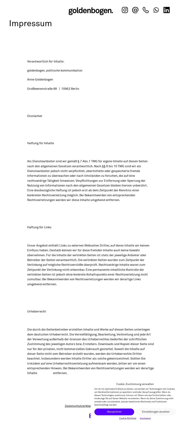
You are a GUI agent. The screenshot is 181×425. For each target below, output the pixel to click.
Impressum (145, 418)
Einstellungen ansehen (156, 411)
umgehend (45, 373)
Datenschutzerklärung (80, 406)
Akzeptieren (114, 411)
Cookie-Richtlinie (127, 418)
